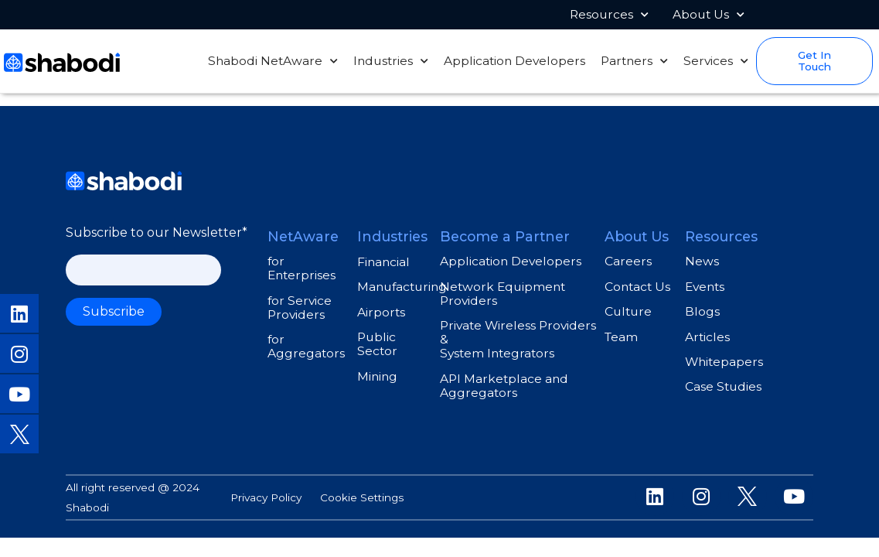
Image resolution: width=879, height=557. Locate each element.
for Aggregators (306, 346)
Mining (377, 376)
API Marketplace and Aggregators (504, 385)
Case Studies (723, 386)
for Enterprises (301, 268)
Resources (609, 15)
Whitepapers (724, 361)
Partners (634, 61)
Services (715, 61)
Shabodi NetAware (273, 61)
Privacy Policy (266, 497)
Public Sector (377, 344)
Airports (381, 312)
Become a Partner (505, 236)
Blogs (702, 311)
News (702, 261)
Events (704, 286)
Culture (628, 311)
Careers (628, 261)
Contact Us (637, 286)
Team (621, 337)
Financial (383, 262)
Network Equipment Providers (502, 293)
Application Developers (514, 61)
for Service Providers (299, 307)
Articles (707, 337)
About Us (708, 15)
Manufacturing (402, 286)
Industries (390, 61)
